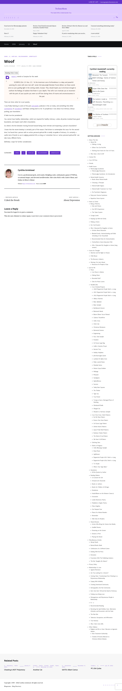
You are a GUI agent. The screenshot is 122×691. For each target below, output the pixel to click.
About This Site (93, 140)
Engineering (97, 333)
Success (96, 384)
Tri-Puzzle (96, 464)
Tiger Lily (96, 394)
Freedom (96, 340)
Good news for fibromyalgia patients (15, 26)
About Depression (61, 199)
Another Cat (37, 669)
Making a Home (95, 222)
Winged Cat (97, 408)
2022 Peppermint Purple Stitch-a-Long (105, 295)
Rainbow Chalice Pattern (100, 433)
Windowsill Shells (98, 405)
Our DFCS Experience (98, 209)
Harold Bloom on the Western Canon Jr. (103, 493)
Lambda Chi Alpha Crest (100, 359)
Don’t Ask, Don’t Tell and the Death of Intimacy (104, 591)
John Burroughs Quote (100, 356)
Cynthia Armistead (9, 66)
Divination (93, 555)
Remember (95, 515)
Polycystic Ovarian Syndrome (99, 195)
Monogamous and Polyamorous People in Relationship (102, 598)
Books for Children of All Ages (100, 487)
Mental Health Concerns (97, 177)
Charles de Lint (97, 93)
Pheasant (96, 375)
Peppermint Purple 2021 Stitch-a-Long (105, 457)
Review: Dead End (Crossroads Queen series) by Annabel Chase (44, 26)
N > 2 (92, 603)
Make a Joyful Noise (99, 362)
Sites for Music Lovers (98, 281)
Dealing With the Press (97, 552)
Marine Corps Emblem (100, 368)
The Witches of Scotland (100, 114)
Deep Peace (97, 451)
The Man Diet (94, 614)
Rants (16, 665)
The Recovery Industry (97, 259)
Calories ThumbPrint (99, 317)
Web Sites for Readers (98, 519)
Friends (91, 163)
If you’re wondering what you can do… (74, 33)
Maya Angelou (96, 506)
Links (6, 56)
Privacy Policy (93, 564)
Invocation (95, 496)
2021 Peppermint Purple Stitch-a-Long (105, 292)
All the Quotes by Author (99, 472)
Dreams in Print (96, 534)
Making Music (96, 275)
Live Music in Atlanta (98, 272)
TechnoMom (61, 8)
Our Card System (95, 225)
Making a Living (96, 144)
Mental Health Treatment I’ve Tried (102, 189)
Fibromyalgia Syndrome (97, 169)
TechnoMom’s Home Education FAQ (102, 242)
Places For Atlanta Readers (99, 512)
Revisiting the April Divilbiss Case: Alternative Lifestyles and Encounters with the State (103, 610)
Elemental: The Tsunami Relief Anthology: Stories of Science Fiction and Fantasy (104, 78)
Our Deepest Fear (97, 509)
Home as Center (93, 201)
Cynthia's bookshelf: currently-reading (102, 70)
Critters (35, 665)
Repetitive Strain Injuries (97, 198)
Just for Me (92, 268)
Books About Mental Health (99, 179)
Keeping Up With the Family (98, 219)
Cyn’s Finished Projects (98, 287)
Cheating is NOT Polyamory (14, 669)
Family (41, 665)
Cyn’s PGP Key (93, 160)
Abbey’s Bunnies (98, 298)
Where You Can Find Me (99, 147)
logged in (16, 212)
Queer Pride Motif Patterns (101, 430)
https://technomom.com (28, 183)
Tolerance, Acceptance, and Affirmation (101, 617)
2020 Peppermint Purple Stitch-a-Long (105, 289)
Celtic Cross (97, 321)
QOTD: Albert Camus (70, 669)
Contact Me (92, 157)
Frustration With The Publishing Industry (102, 558)
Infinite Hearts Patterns (100, 426)
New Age (14, 56)
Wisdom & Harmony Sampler (102, 412)
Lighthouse (97, 454)
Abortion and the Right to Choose (100, 253)
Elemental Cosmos (99, 330)
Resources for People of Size (100, 264)
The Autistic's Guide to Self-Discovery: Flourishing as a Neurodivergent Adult (103, 102)
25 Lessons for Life (97, 477)
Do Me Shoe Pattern (99, 417)
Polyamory (10, 665)
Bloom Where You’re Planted (102, 314)
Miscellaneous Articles (95, 540)
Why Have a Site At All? (97, 154)
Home (57, 665)
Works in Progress (97, 445)
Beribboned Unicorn (99, 308)
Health (52, 665)
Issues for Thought (94, 250)
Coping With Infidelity (97, 581)
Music (92, 270)
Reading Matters (95, 475)
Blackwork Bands (98, 311)
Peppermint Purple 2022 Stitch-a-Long (105, 460)
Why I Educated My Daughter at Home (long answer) (104, 246)
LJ (9, 56)
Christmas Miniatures (99, 327)
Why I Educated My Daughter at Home (102, 228)
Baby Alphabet (98, 302)
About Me (93, 142)
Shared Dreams (95, 522)
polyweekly (35, 106)
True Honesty (94, 621)
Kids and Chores (96, 206)
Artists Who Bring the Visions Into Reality (104, 524)
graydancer (18, 109)
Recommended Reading (97, 606)
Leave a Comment (37, 66)
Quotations (94, 470)
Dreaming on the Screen (99, 530)
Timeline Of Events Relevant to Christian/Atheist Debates (100, 638)
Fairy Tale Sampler (99, 337)
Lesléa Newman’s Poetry (99, 500)
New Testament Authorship (99, 633)
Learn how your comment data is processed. (46, 216)
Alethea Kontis (92, 83)
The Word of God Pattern (101, 436)
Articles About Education (99, 230)
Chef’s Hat (96, 324)
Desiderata (95, 490)
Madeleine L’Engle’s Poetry (99, 503)
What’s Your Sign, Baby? (100, 467)
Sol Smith (91, 107)
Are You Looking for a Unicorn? (100, 573)
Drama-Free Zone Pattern (101, 420)
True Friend (97, 397)
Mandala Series (98, 365)
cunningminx (8, 109)
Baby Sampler (97, 305)
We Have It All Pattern (100, 439)
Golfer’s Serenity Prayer (100, 346)
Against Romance (96, 570)
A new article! (95, 33)
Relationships (23, 56)
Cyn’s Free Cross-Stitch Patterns (101, 415)
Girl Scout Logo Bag (99, 343)
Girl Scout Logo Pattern (100, 423)
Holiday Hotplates (98, 352)
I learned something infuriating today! (102, 26)
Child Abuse (94, 256)
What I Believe (93, 627)
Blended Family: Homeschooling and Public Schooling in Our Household (104, 235)
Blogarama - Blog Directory (12, 686)
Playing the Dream (97, 537)
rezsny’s (14, 76)
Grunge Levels (95, 215)
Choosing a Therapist (98, 182)
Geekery (93, 665)
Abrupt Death (94, 542)
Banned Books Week (96, 545)
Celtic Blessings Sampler (100, 448)
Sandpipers (97, 378)
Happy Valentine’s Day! (40, 33)
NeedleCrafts (94, 285)
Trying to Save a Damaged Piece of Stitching (104, 401)
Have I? (6, 33)
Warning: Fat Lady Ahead (98, 262)
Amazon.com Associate (98, 481)
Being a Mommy (95, 204)
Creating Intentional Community (100, 584)
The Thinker (97, 390)
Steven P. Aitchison (97, 116)
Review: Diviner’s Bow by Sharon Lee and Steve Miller (75, 26)
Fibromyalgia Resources (98, 171)
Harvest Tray (97, 349)
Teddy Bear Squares (99, 387)
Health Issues (93, 166)
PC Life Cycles (96, 668)
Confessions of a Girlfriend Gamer (100, 548)
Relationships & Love (95, 567)
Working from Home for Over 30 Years (103, 150)
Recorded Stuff (96, 278)
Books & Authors (97, 484)
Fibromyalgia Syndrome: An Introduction (103, 174)
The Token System (97, 212)
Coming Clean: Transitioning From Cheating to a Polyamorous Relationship (104, 577)
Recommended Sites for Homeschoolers (103, 239)
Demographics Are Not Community (100, 588)
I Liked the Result (23, 199)
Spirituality (33, 56)
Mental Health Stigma (98, 186)
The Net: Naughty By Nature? (99, 561)
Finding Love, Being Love (98, 594)
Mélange (96, 371)
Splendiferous (97, 381)
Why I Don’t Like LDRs (97, 624)
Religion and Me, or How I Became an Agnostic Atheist (104, 630)
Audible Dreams (96, 527)
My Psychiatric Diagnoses (99, 192)
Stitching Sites (96, 442)
